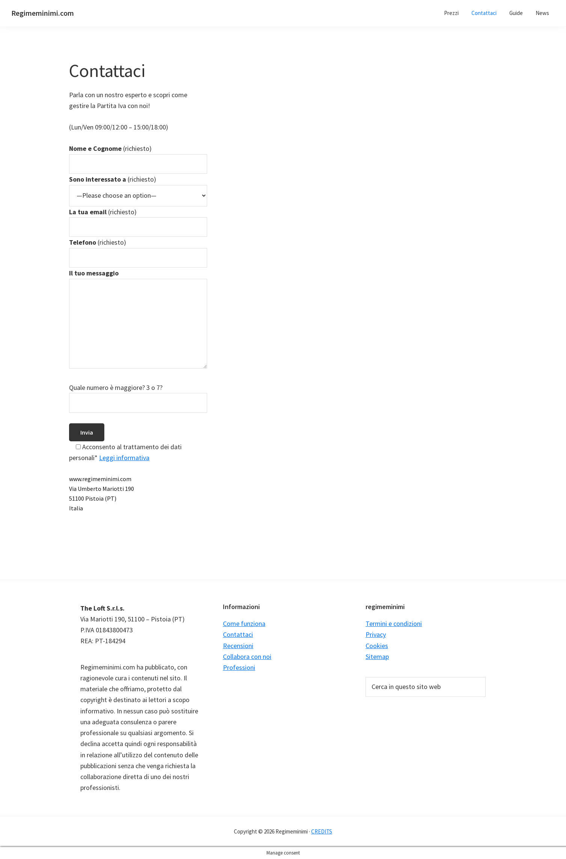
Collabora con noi (247, 656)
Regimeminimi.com (42, 13)
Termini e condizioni (394, 623)
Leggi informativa (124, 457)
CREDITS (321, 831)
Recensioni (238, 645)
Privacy (376, 634)
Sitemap (377, 656)
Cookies (377, 645)
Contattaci (238, 634)
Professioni (239, 667)
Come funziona (244, 623)
